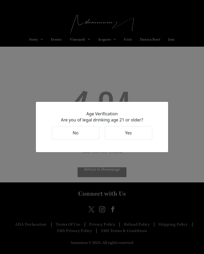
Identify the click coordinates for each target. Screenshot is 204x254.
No (76, 133)
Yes (128, 133)
